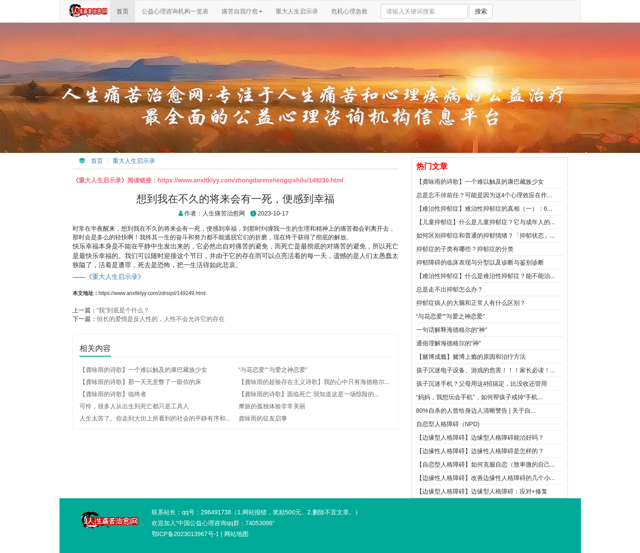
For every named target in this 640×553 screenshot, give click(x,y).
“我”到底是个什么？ (123, 310)
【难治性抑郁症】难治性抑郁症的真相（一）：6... (484, 208)
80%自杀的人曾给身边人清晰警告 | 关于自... (476, 410)
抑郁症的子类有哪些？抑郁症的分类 (465, 248)
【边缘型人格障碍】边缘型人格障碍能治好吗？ (480, 437)
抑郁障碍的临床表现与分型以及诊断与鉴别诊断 (480, 262)
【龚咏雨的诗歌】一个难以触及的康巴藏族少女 (480, 181)
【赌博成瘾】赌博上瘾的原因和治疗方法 (471, 356)
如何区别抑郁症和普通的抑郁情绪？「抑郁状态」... (485, 235)
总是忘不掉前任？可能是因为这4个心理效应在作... (484, 195)
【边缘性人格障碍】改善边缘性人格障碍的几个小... (485, 477)
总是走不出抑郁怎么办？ (449, 289)
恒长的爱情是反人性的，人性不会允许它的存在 (161, 318)
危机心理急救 (349, 11)
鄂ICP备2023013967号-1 (185, 533)
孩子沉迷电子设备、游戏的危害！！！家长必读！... (485, 370)
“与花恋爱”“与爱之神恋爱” (450, 316)
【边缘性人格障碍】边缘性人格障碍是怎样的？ (480, 450)
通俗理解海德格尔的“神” (448, 343)
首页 (125, 14)
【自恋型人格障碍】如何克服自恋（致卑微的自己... (485, 464)
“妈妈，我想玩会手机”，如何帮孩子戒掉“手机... (479, 397)
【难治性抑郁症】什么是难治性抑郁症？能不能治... (485, 275)
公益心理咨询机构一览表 (175, 11)
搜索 (481, 11)
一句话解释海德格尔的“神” (451, 329)
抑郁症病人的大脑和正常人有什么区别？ (471, 302)
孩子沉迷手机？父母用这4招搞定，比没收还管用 (481, 383)
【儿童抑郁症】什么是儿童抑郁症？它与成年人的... (485, 222)
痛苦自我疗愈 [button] (242, 11)
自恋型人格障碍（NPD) (448, 424)
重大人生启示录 (296, 11)
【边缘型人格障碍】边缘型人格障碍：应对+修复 (481, 491)
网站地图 (236, 533)
